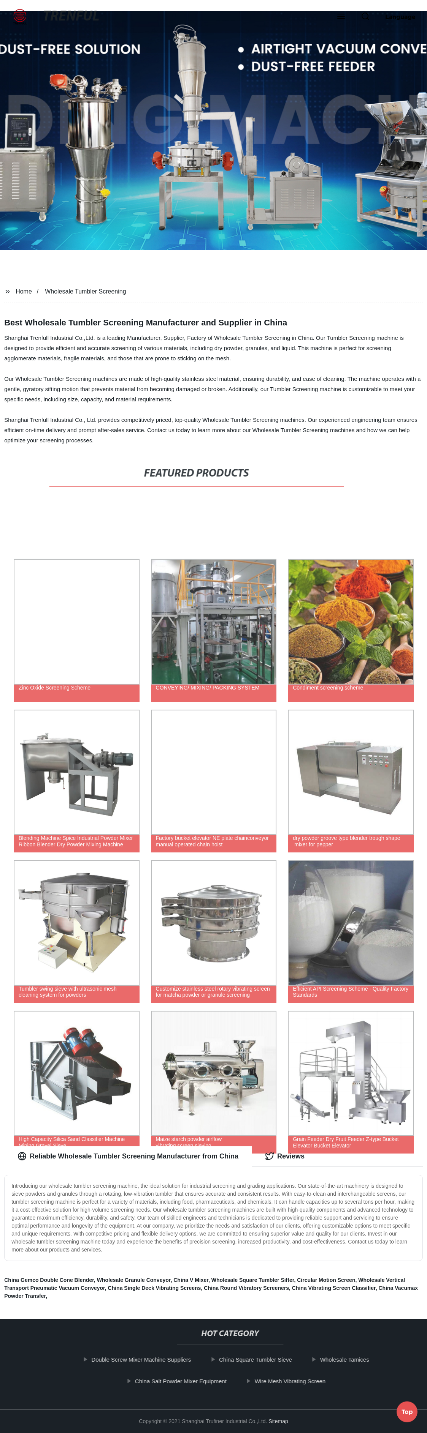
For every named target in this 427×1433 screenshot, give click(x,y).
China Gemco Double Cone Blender (49, 1280)
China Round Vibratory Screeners (246, 1288)
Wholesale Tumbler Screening (85, 291)
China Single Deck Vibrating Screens (154, 1288)
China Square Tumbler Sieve (259, 1359)
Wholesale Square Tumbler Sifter (252, 1280)
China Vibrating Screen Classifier (334, 1288)
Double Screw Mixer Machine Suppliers (145, 1359)
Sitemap (278, 1421)
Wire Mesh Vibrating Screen (294, 1381)
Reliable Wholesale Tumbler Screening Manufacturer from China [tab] (127, 1156)
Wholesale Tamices (348, 1359)
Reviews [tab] (285, 1156)
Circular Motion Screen (326, 1280)
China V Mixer (190, 1280)
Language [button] (400, 16)
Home (24, 291)
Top (407, 1412)
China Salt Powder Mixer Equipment (184, 1381)
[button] (341, 17)
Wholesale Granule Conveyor (134, 1280)
